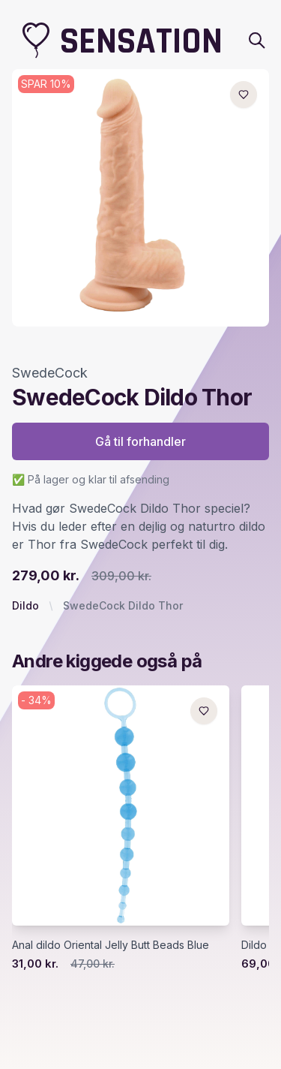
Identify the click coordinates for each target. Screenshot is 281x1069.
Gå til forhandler (140, 441)
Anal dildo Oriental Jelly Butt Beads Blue (110, 944)
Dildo (25, 605)
